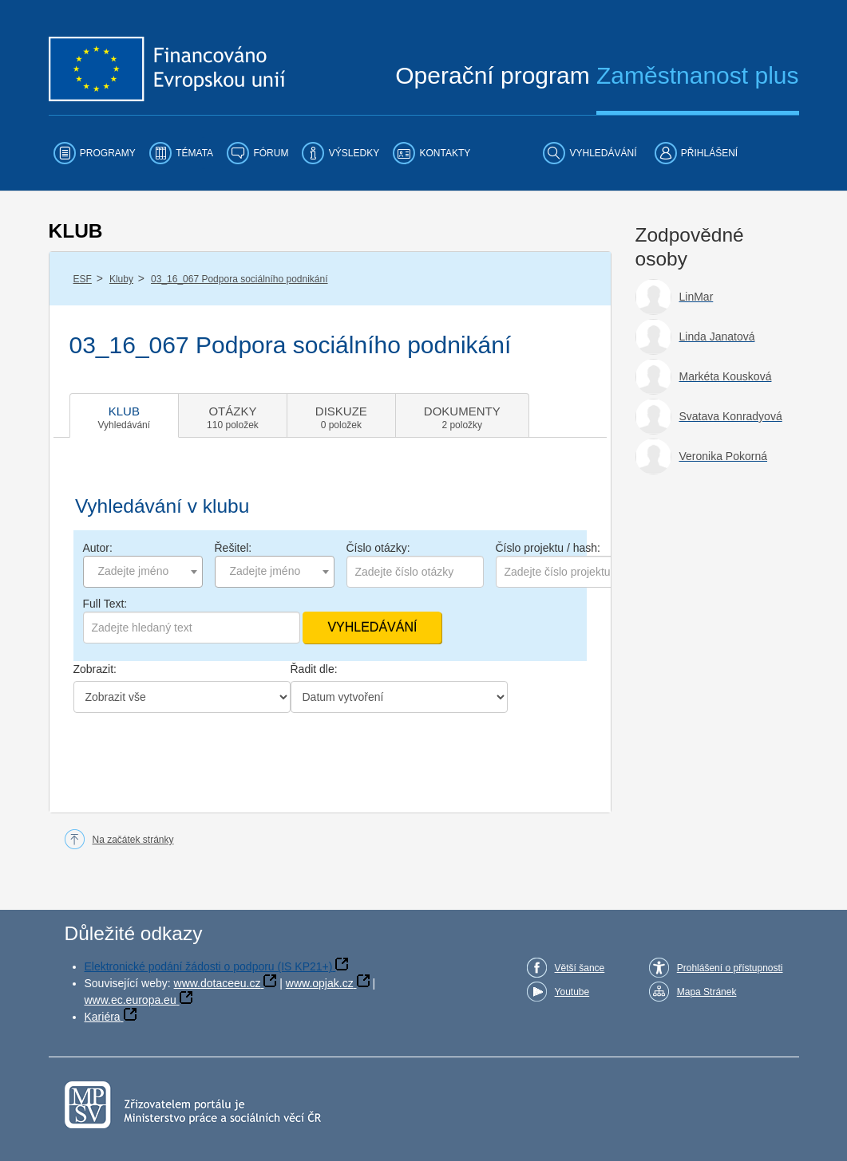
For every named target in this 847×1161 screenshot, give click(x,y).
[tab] (124, 415)
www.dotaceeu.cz (217, 983)
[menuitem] (95, 153)
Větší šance (580, 968)
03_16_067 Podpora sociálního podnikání (239, 279)
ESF (82, 279)
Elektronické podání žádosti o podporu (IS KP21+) (209, 966)
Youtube (572, 992)
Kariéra (103, 1016)
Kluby (121, 279)
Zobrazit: (95, 669)
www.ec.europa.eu (130, 1000)
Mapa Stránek (707, 992)
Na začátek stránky (133, 839)
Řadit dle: (314, 669)
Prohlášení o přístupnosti (730, 968)
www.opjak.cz (320, 983)
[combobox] (143, 572)
